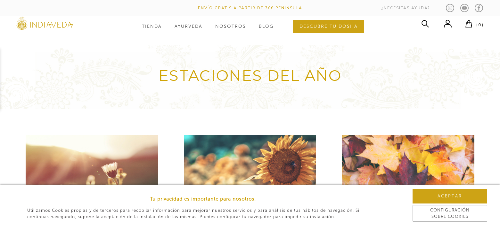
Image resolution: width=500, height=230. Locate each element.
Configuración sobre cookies (432, 212)
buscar (425, 30)
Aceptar (432, 199)
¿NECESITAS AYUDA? (405, 9)
